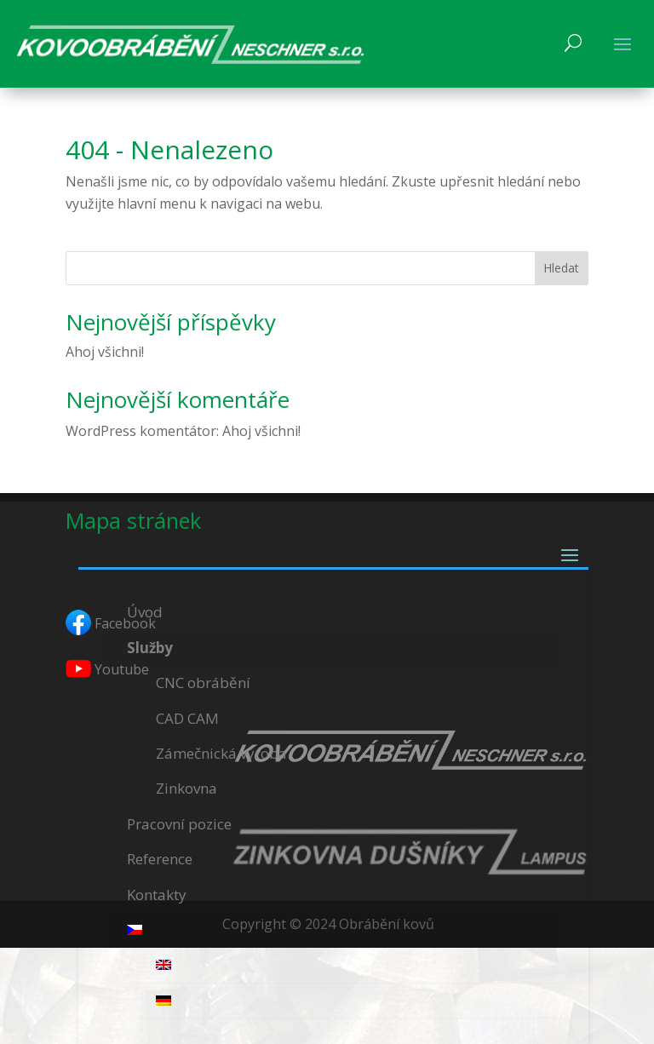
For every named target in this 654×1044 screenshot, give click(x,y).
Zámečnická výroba (221, 753)
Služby (150, 647)
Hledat (561, 268)
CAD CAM (187, 718)
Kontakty (156, 894)
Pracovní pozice (179, 824)
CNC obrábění (203, 682)
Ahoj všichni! (105, 351)
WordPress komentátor (141, 431)
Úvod (145, 612)
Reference (159, 859)
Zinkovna (186, 788)
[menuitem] (333, 930)
